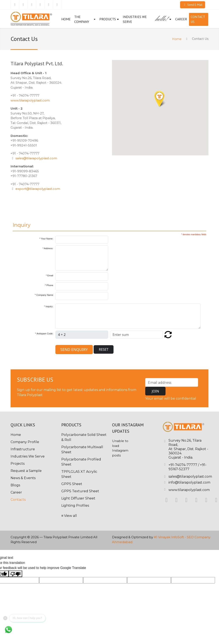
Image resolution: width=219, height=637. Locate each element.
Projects (18, 464)
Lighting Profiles (75, 505)
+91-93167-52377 (187, 467)
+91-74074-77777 (182, 465)
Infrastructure (23, 449)
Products (109, 19)
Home (66, 19)
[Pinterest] (48, 4)
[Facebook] (15, 4)
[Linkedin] (31, 4)
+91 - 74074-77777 (25, 95)
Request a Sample (26, 471)
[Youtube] (57, 4)
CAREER (181, 19)
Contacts (18, 500)
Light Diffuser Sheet (78, 498)
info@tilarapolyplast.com (189, 482)
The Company (85, 19)
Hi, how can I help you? (27, 618)
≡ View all (69, 516)
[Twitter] (23, 4)
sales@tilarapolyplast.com (36, 158)
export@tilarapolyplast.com (37, 189)
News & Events (23, 478)
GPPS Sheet (71, 484)
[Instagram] (40, 4)
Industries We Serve (135, 19)
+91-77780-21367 (24, 176)
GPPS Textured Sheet (80, 491)
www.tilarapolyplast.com (30, 100)
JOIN (155, 391)
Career (16, 492)
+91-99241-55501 (24, 145)
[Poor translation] (15, 573)
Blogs (15, 485)
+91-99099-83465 (25, 171)
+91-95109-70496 (24, 140)
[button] (160, 99)
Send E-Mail (193, 5)
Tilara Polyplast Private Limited (68, 537)
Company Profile (25, 442)
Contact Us (198, 19)
